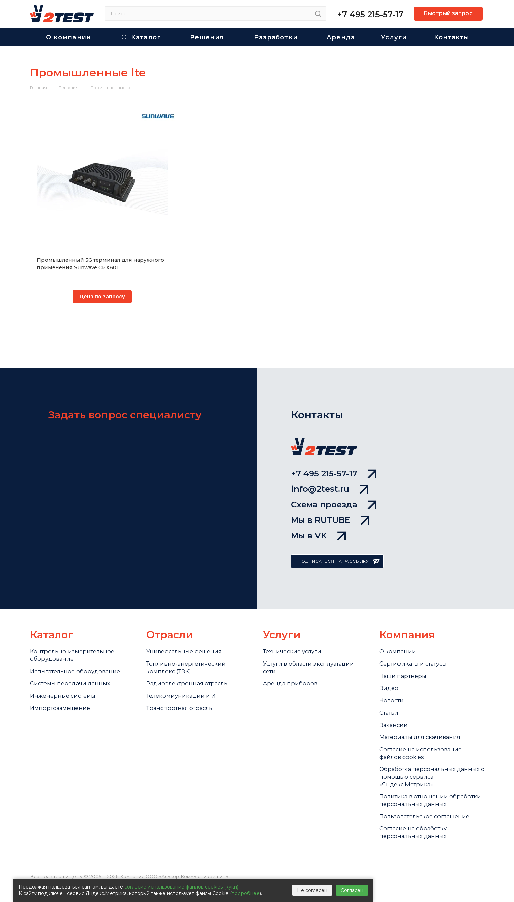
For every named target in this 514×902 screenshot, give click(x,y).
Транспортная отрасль (182, 698)
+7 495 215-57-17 (370, 14)
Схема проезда (333, 482)
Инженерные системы (65, 684)
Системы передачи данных (73, 670)
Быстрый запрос (448, 13)
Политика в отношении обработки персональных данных (419, 807)
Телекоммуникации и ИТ (185, 684)
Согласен (352, 890)
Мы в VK (318, 518)
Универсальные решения (186, 634)
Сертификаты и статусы (416, 648)
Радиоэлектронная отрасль (190, 670)
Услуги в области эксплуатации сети (313, 652)
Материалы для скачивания (424, 731)
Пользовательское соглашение (428, 830)
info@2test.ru (329, 464)
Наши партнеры (404, 662)
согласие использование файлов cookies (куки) (181, 887)
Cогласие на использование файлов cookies (423, 750)
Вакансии (394, 718)
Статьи (390, 704)
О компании (398, 634)
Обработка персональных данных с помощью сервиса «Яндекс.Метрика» (423, 776)
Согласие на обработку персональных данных (415, 848)
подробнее (246, 893)
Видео (389, 676)
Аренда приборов (291, 670)
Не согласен (312, 890)
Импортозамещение (62, 698)
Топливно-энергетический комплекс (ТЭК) (188, 652)
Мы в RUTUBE (330, 500)
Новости (392, 690)
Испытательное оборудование (78, 656)
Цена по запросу (102, 297)
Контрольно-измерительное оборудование (74, 639)
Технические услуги (294, 634)
